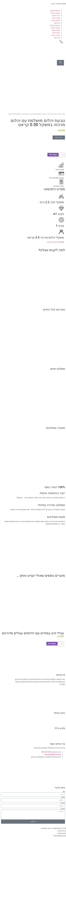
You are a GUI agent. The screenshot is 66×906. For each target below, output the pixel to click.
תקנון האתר (61, 739)
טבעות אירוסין (55, 11)
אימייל (63, 809)
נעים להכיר (61, 724)
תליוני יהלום (56, 20)
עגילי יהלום (56, 16)
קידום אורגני (61, 840)
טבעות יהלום (55, 13)
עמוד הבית (61, 120)
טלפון (63, 804)
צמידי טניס (56, 18)
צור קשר (57, 23)
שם (64, 798)
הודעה (63, 815)
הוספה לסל (53, 161)
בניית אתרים (61, 837)
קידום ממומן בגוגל (59, 842)
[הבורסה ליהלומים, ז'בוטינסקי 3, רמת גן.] (33, 782)
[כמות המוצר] (62, 161)
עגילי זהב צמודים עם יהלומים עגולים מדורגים (33, 640)
